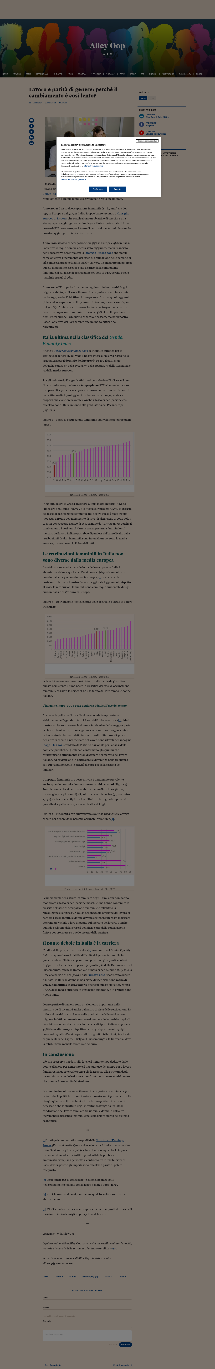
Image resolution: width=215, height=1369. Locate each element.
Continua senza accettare (147, 141)
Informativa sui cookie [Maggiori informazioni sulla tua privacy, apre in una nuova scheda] (93, 166)
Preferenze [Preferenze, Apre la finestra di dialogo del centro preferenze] (98, 189)
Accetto (117, 189)
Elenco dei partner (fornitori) (73, 180)
